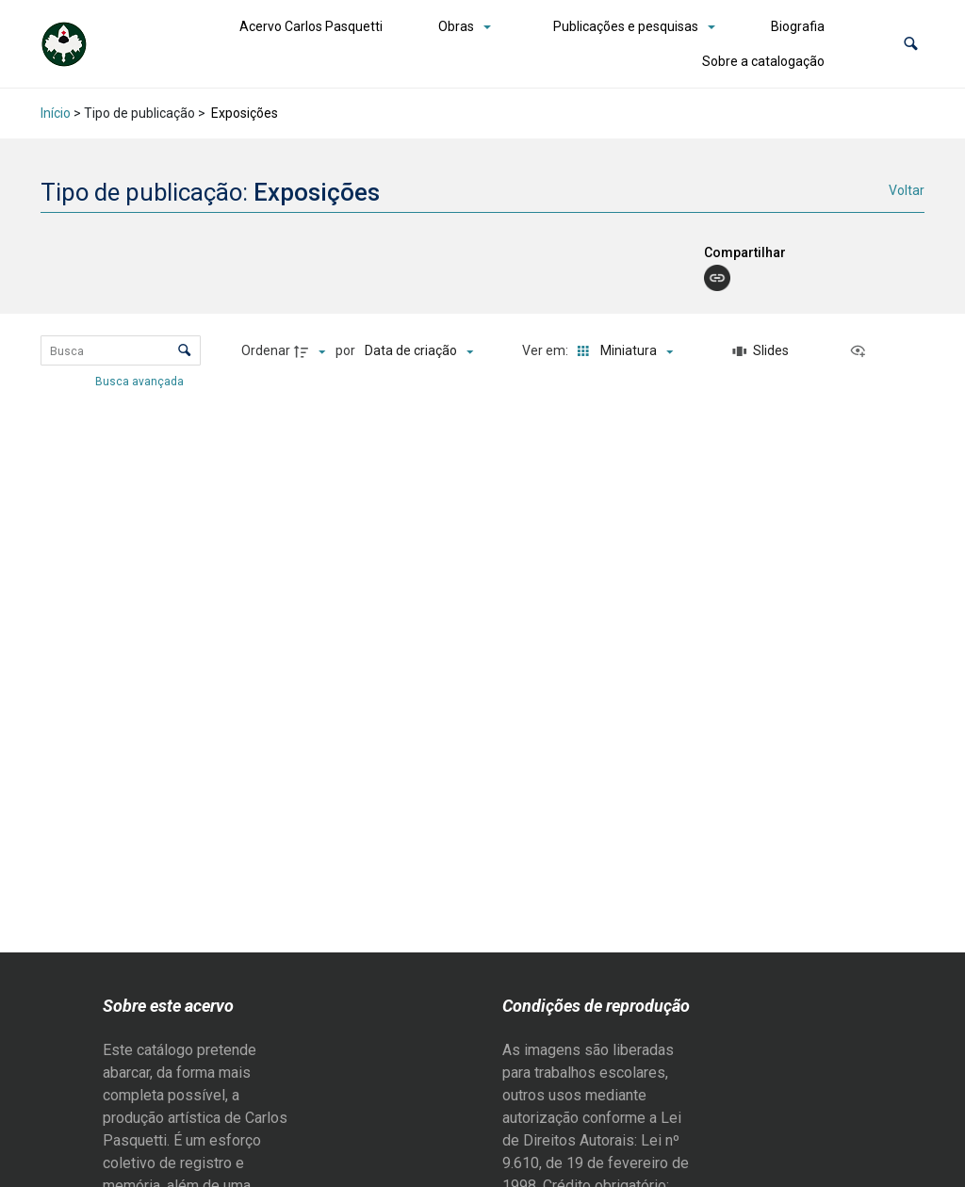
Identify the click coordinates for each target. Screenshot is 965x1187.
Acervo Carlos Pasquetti (311, 26)
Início (56, 113)
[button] (910, 43)
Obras (456, 26)
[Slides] (760, 351)
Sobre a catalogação (763, 61)
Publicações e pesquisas (625, 26)
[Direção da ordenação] (312, 351)
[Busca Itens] (121, 350)
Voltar (906, 190)
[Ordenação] (418, 351)
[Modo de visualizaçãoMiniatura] (621, 351)
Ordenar (265, 350)
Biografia (798, 26)
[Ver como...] (862, 351)
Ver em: (546, 350)
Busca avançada (141, 380)
